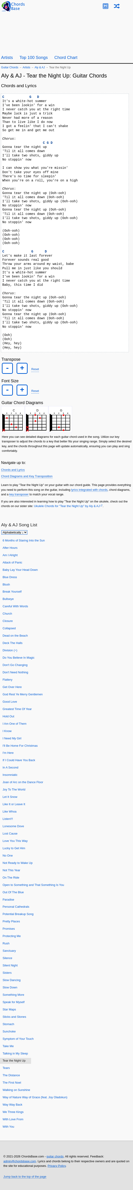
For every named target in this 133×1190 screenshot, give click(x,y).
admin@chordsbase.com (19, 1161)
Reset (35, 369)
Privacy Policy (57, 1166)
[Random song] (117, 6)
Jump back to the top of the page (24, 1176)
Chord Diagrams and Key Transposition (26, 476)
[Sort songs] (14, 532)
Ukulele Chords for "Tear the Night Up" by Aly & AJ (67, 506)
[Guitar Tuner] (105, 6)
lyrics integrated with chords (89, 489)
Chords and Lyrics (13, 470)
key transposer (19, 494)
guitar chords (55, 1156)
